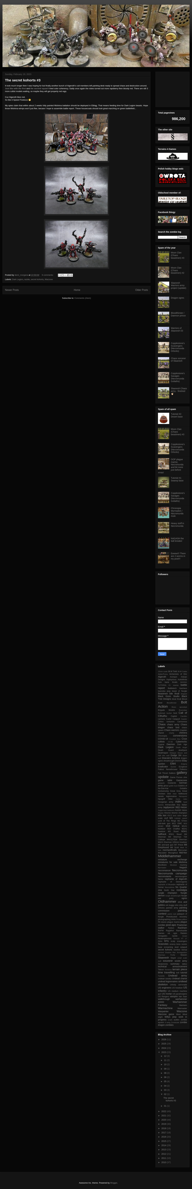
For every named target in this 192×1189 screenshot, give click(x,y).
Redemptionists (165, 938)
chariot (161, 733)
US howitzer (177, 988)
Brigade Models (166, 710)
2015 (164, 1141)
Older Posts (141, 290)
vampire (174, 996)
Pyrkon (171, 928)
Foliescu (183, 769)
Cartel (168, 719)
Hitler (170, 799)
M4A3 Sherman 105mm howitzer (172, 842)
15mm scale (162, 671)
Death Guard (166, 750)
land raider (177, 815)
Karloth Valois (181, 810)
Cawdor (184, 719)
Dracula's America (171, 758)
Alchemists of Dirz (178, 674)
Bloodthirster (172, 703)
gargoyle (161, 783)
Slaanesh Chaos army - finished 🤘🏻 (179, 391)
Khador (161, 813)
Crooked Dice (175, 739)
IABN (178, 801)
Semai (184, 950)
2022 (164, 1111)
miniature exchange (172, 859)
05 (165, 1081)
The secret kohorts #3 (22, 80)
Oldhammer (167, 901)
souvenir (168, 960)
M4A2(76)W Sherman (177, 839)
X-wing (167, 1022)
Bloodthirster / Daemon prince (178, 314)
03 (165, 1090)
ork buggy (169, 905)
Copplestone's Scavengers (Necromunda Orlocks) (178, 347)
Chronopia (162, 736)
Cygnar (161, 744)
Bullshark (161, 713)
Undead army (177, 975)
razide (27, 279)
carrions (161, 719)
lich (171, 818)
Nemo (160, 879)
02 (165, 1094)
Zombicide (175, 1022)
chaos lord (173, 727)
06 (165, 1077)
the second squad (39, 88)
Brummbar (183, 710)
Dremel (178, 761)
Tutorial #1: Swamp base (177, 479)
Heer (175, 794)
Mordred (173, 865)
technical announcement (172, 966)
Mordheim (162, 865)
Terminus (168, 970)
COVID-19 (163, 739)
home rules (181, 799)
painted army (172, 908)
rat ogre (172, 933)
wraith (170, 1020)
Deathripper (163, 753)
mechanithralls (170, 850)
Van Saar (183, 996)
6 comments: (48, 275)
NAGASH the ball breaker (177, 539)
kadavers (170, 810)
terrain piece (179, 969)
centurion (170, 722)
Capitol (174, 716)
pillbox (184, 919)
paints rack (171, 914)
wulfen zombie (180, 1020)
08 (165, 1073)
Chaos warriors (171, 730)
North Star (169, 890)
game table (165, 780)
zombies (169, 1025)
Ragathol (170, 931)
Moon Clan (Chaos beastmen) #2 (177, 270)
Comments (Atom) (82, 298)
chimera (183, 732)
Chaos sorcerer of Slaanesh (178, 359)
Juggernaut (162, 810)
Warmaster (182, 1008)
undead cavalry (164, 979)
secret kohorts (37, 279)
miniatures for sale (167, 862)
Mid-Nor (183, 852)
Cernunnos (182, 722)
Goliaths (183, 788)
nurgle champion (167, 893)
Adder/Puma (163, 674)
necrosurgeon (181, 876)
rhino (160, 941)
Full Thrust (163, 773)
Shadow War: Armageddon (176, 952)
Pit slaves (162, 922)
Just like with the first (15, 88)
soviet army (181, 961)
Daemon (171, 744)
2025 (164, 1043)
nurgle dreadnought (173, 896)
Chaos (162, 724)
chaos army (173, 724)
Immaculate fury (172, 805)
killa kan (162, 815)
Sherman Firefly (166, 955)
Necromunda (179, 870)
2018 (164, 1128)
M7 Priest (178, 845)
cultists (161, 741)
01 (165, 1106)
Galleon (172, 773)
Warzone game (166, 1014)
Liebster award (181, 818)
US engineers (164, 987)
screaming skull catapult (175, 947)
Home (77, 290)
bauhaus (183, 688)
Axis (160, 682)
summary (175, 964)
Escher (173, 767)
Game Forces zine (178, 777)
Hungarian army (165, 802)
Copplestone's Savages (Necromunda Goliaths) (178, 377)
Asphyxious (171, 679)
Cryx (184, 738)
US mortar (167, 994)
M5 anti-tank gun (165, 845)
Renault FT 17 (180, 939)
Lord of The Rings (167, 821)
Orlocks (161, 908)
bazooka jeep (164, 691)
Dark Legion (17, 279)
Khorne (167, 813)
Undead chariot (179, 978)
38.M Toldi (172, 671)
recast (184, 936)
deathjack (183, 750)
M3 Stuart (173, 831)
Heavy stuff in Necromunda (177, 524)
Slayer (173, 958)
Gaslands (172, 783)
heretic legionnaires (167, 796)
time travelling (166, 972)
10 (165, 1064)
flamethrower (171, 769)
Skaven (183, 955)
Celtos (161, 722)
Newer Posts (12, 290)
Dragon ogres (177, 298)
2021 (164, 1115)
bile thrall (174, 693)
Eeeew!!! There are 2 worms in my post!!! (178, 556)
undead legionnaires (168, 981)
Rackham (182, 928)
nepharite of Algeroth (176, 879)
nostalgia (182, 890)
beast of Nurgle (179, 691)
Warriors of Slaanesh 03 (177, 329)
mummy (183, 865)
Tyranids (161, 976)
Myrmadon (162, 868)
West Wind (181, 1014)
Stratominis (163, 964)
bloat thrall (176, 699)
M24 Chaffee (173, 829)
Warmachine (165, 1008)
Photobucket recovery (176, 917)
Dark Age (182, 744)
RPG (166, 941)
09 (165, 1069)
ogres (184, 898)
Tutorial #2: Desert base (177, 415)
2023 (164, 1052)
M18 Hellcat (172, 826)
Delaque (173, 753)
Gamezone (181, 780)
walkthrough (164, 999)
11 (165, 1060)
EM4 (173, 763)
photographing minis (167, 919)
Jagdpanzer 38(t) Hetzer (175, 807)
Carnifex (183, 716)
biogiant (184, 694)
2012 (164, 1154)
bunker (169, 713)
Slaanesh (163, 957)
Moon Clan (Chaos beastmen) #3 (177, 255)
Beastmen (163, 693)
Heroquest (183, 796)
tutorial (183, 972)
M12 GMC (177, 823)
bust (175, 713)
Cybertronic (181, 741)
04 (165, 1086)
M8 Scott (174, 847)
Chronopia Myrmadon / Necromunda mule (177, 512)
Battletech (172, 688)
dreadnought (169, 761)
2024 (164, 1048)
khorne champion (179, 813)
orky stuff (183, 905)
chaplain (183, 730)
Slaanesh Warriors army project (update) (178, 285)
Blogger (113, 1183)
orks (177, 905)
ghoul (166, 786)
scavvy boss (175, 944)
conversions (180, 735)
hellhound (182, 794)
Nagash (183, 867)
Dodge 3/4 (176, 755)
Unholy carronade (178, 985)
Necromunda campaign (172, 873)
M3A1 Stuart (175, 834)
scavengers (182, 941)
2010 (164, 1162)
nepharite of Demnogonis (172, 882)
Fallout (161, 769)
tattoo (184, 964)
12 (165, 1056)
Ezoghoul (183, 767)
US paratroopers (179, 994)
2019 (164, 1124)
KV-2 (169, 815)
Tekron (161, 970)
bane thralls (171, 682)
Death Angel (181, 747)
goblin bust (173, 786)
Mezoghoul (173, 853)
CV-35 (170, 742)
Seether (176, 950)
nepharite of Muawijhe (167, 884)
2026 (164, 1039)
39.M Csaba (182, 671)
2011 (164, 1158)
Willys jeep (170, 1017)
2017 (164, 1132)
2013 (164, 1149)
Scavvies (163, 943)
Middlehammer (169, 856)
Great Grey (175, 791)
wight (160, 1017)
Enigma (184, 764)
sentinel (161, 952)
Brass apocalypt (179, 707)
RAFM (161, 931)
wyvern (161, 1022)
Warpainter (163, 1011)
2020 (164, 1120)
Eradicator (163, 766)
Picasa (179, 919)
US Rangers (163, 996)
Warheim (183, 1005)
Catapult (176, 719)
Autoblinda (182, 679)
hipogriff (161, 799)
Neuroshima (169, 887)
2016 (164, 1137)
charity (171, 733)
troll (177, 973)
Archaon (173, 677)
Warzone (49, 279)
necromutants (164, 876)
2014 (164, 1145)
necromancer (164, 870)
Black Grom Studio (168, 696)
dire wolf (165, 755)
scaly (173, 941)
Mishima (183, 862)
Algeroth (162, 677)
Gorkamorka (163, 791)
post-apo (171, 924)
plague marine (173, 922)
